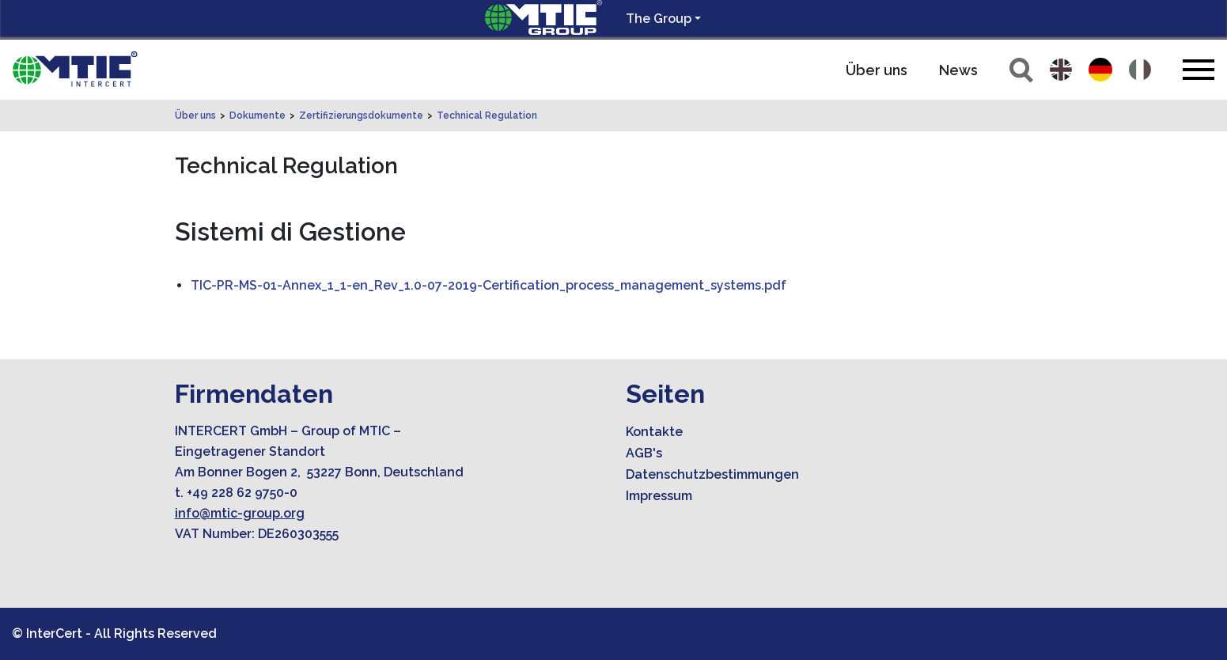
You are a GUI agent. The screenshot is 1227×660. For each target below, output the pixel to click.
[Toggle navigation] (1198, 69)
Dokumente (257, 115)
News (958, 70)
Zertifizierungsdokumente (361, 115)
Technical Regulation (487, 115)
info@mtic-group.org (240, 513)
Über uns (876, 70)
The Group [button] (658, 18)
